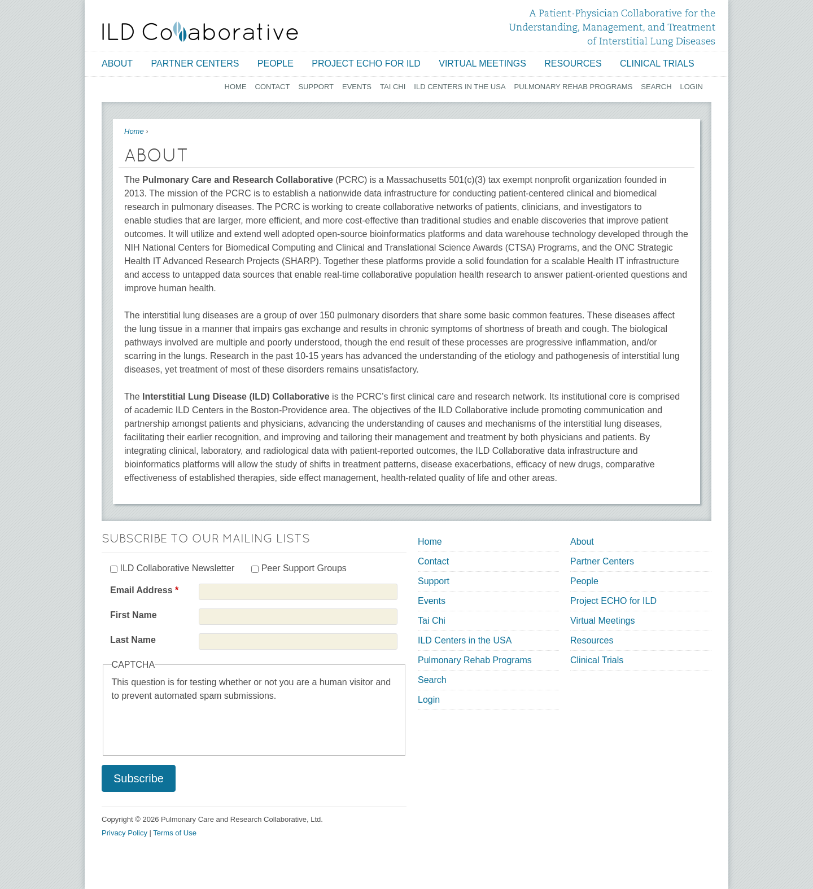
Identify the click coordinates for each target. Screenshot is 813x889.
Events (356, 86)
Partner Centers (195, 63)
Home (236, 86)
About (117, 63)
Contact (272, 86)
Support (316, 86)
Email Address (144, 590)
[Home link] (200, 31)
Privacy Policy (124, 833)
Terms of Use (174, 833)
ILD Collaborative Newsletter (177, 568)
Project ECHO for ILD (366, 63)
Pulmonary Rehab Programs (573, 86)
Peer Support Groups (304, 568)
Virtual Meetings (482, 63)
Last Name (133, 640)
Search (656, 86)
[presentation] (197, 725)
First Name (133, 615)
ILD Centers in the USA (459, 86)
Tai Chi (392, 86)
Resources (572, 63)
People (275, 63)
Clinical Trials (657, 63)
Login (691, 86)
